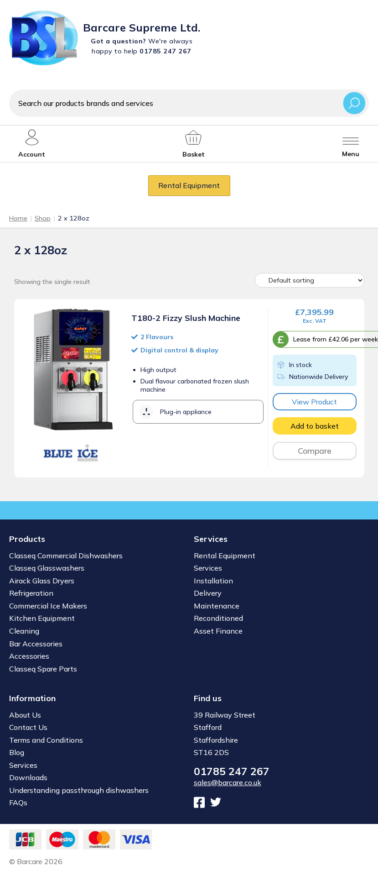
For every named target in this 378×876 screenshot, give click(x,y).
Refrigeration (31, 593)
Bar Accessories (35, 643)
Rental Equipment (189, 185)
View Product (314, 401)
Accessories (29, 656)
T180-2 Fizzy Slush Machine (185, 318)
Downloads (28, 777)
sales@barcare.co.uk (227, 782)
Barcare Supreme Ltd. (141, 27)
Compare (314, 451)
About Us (25, 714)
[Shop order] (309, 280)
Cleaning (24, 630)
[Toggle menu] (351, 144)
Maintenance (216, 605)
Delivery (208, 593)
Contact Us (28, 727)
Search (354, 103)
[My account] (31, 143)
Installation (213, 580)
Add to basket (314, 425)
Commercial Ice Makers (48, 605)
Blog (16, 752)
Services (208, 567)
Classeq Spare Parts (43, 668)
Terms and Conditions (46, 740)
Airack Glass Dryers (41, 580)
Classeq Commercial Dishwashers (66, 555)
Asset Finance (218, 630)
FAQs (18, 802)
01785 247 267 (231, 771)
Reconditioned (218, 618)
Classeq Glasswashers (46, 567)
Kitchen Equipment (42, 618)
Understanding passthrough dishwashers (79, 790)
